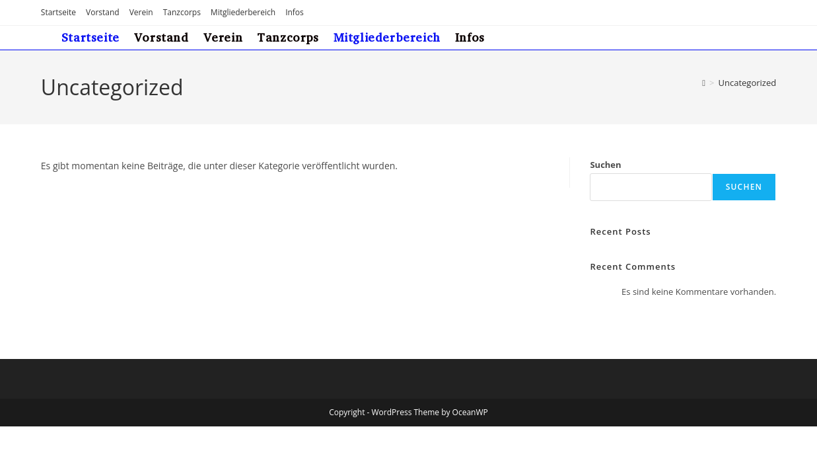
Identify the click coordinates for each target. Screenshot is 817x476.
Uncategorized (747, 83)
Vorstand (103, 12)
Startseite (58, 12)
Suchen (605, 165)
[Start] (703, 83)
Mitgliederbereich (243, 12)
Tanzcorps (182, 12)
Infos (294, 12)
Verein (141, 12)
